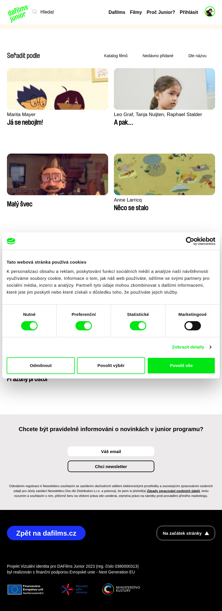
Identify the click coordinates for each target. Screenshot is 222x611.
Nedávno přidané (158, 55)
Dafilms (117, 12)
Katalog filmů (115, 55)
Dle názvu (197, 55)
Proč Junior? (161, 12)
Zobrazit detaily (188, 346)
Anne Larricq (128, 200)
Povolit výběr (111, 365)
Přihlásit (189, 12)
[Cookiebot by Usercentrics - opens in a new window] (190, 241)
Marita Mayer (21, 114)
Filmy (136, 12)
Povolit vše (181, 365)
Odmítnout (41, 365)
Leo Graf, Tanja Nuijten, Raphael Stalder (158, 114)
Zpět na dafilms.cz (46, 533)
